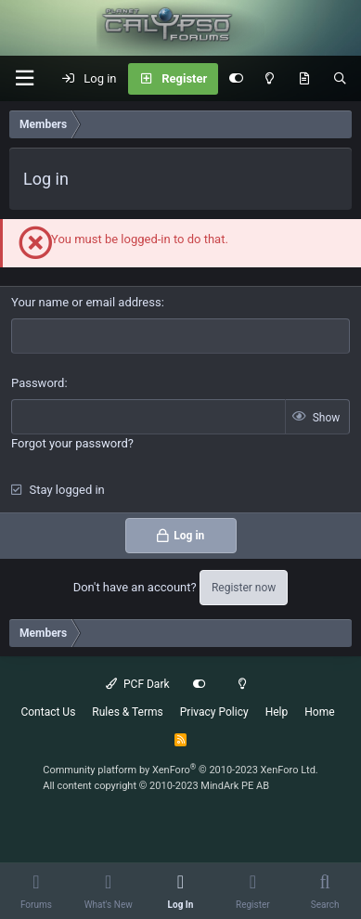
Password (37, 383)
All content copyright (156, 786)
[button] (24, 78)
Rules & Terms (127, 711)
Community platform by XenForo (180, 770)
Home (319, 711)
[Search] (340, 78)
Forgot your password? (72, 443)
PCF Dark (137, 684)
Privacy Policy (214, 711)
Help (277, 711)
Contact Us (47, 711)
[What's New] (304, 78)
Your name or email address (86, 302)
